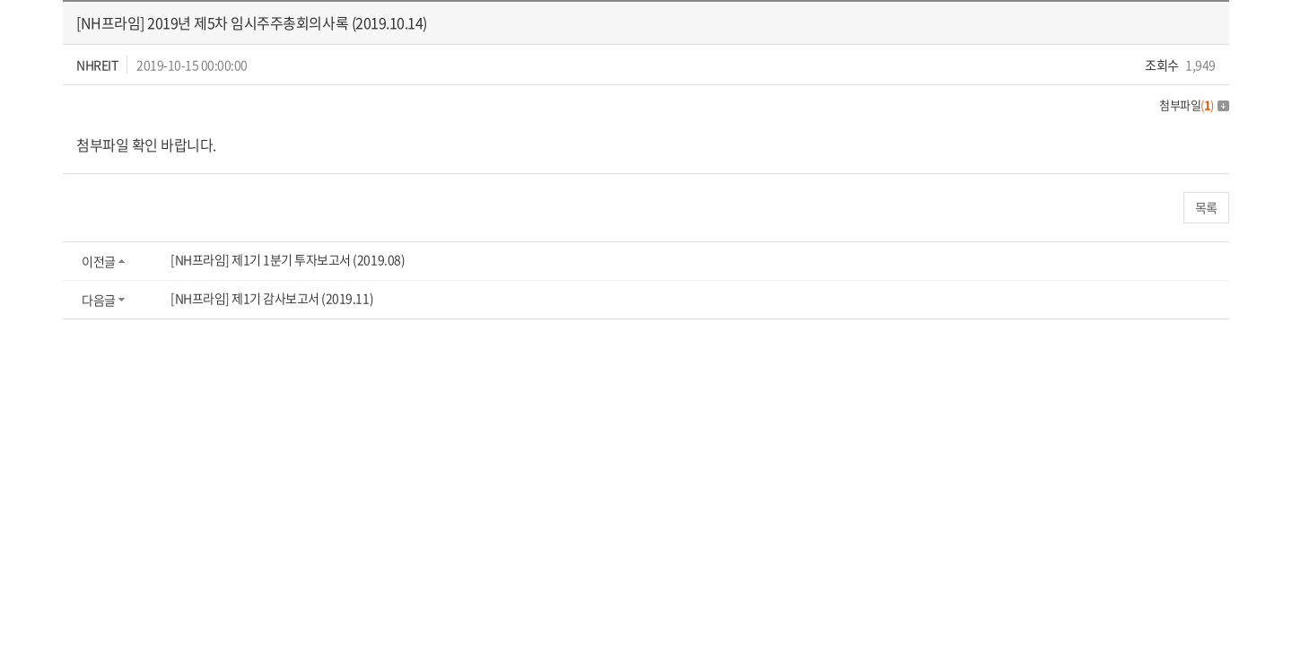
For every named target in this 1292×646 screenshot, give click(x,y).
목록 (1206, 207)
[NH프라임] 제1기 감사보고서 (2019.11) (271, 298)
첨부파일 (1194, 104)
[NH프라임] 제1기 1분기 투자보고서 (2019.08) (287, 259)
